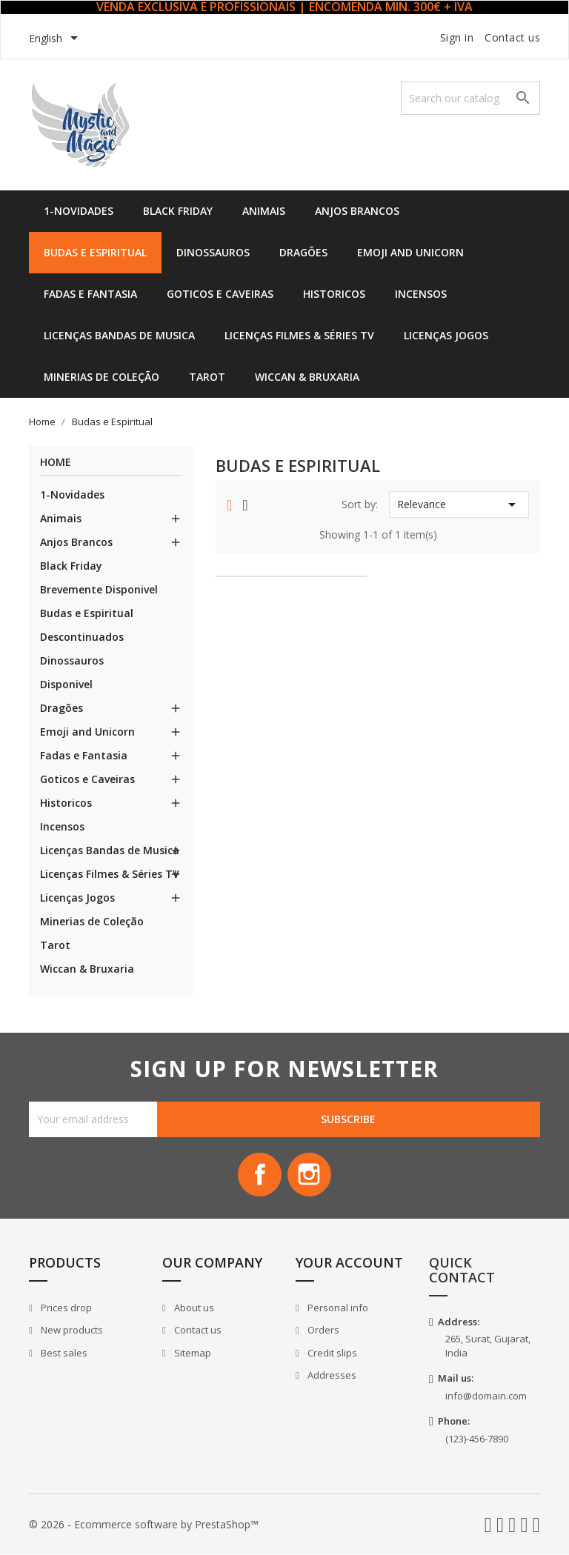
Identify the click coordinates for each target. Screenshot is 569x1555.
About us (193, 1308)
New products (71, 1330)
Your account (349, 1263)
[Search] (470, 98)
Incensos (421, 294)
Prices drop (65, 1308)
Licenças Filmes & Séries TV (299, 335)
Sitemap (191, 1353)
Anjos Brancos (357, 211)
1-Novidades (78, 211)
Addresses (330, 1375)
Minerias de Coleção (101, 377)
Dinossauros (213, 252)
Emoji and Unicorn (410, 252)
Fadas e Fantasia (90, 294)
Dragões (303, 252)
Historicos (334, 294)
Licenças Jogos (446, 335)
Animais (263, 211)
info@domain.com (486, 1396)
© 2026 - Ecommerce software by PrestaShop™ (144, 1525)
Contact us (512, 37)
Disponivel (66, 684)
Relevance (459, 504)
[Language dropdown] (56, 39)
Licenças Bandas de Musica (119, 335)
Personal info (336, 1308)
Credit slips (331, 1353)
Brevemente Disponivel (99, 589)
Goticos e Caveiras (220, 294)
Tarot (207, 377)
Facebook (259, 1175)
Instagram (309, 1175)
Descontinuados (82, 637)
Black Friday (178, 211)
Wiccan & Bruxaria (307, 377)
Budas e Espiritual (95, 252)
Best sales (63, 1353)
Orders (322, 1330)
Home (55, 462)
